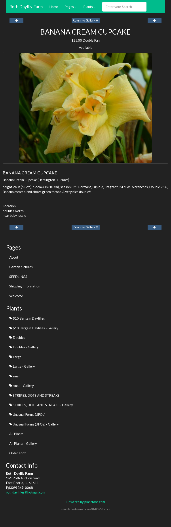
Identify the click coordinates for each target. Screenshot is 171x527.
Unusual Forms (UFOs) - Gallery (34, 424)
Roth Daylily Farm (26, 6)
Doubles (17, 338)
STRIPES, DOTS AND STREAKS (34, 395)
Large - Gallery (22, 366)
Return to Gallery (85, 20)
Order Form (17, 453)
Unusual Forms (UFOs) (27, 414)
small (14, 376)
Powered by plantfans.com (85, 502)
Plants (89, 7)
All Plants (16, 434)
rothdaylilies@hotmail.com (25, 492)
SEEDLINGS (18, 277)
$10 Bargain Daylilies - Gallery (33, 328)
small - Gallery (21, 386)
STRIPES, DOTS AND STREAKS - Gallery (41, 405)
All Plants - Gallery (23, 443)
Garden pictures (21, 267)
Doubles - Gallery (24, 347)
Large (15, 357)
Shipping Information (24, 286)
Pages (71, 7)
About (13, 257)
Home (53, 7)
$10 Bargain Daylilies (27, 318)
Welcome (16, 296)
